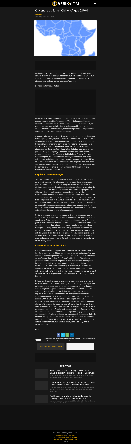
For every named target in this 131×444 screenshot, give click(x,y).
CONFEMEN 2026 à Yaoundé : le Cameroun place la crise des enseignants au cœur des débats (72, 383)
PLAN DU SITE (71, 435)
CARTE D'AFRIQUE (61, 435)
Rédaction (38, 14)
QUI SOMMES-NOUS (59, 437)
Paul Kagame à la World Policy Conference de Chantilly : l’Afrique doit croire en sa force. (70, 397)
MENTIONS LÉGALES (71, 437)
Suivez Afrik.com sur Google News (51, 346)
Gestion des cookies (72, 439)
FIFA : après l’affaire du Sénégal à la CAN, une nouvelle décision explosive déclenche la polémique (72, 371)
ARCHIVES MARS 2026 (60, 439)
